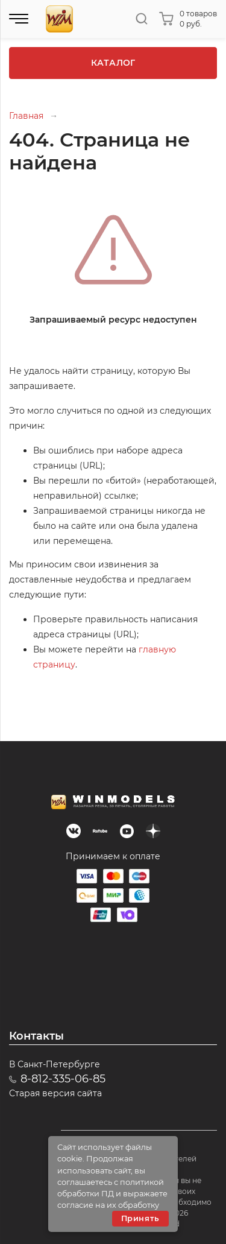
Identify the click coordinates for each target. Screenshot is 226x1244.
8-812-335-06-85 (62, 1078)
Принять (140, 1218)
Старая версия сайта (55, 1093)
